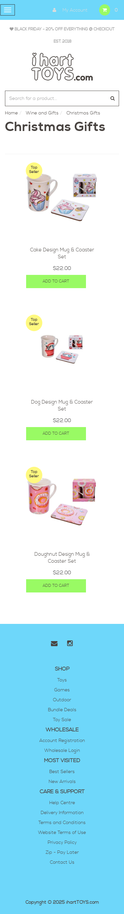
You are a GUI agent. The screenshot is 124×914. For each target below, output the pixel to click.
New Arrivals (62, 782)
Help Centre (62, 803)
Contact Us (62, 862)
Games (62, 690)
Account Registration (62, 741)
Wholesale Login (62, 751)
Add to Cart (56, 281)
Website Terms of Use (62, 833)
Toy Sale (62, 720)
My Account (68, 10)
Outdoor (62, 700)
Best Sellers (62, 772)
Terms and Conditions (62, 823)
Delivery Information (62, 813)
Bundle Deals (62, 710)
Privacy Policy (62, 843)
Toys (62, 680)
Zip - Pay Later (62, 852)
